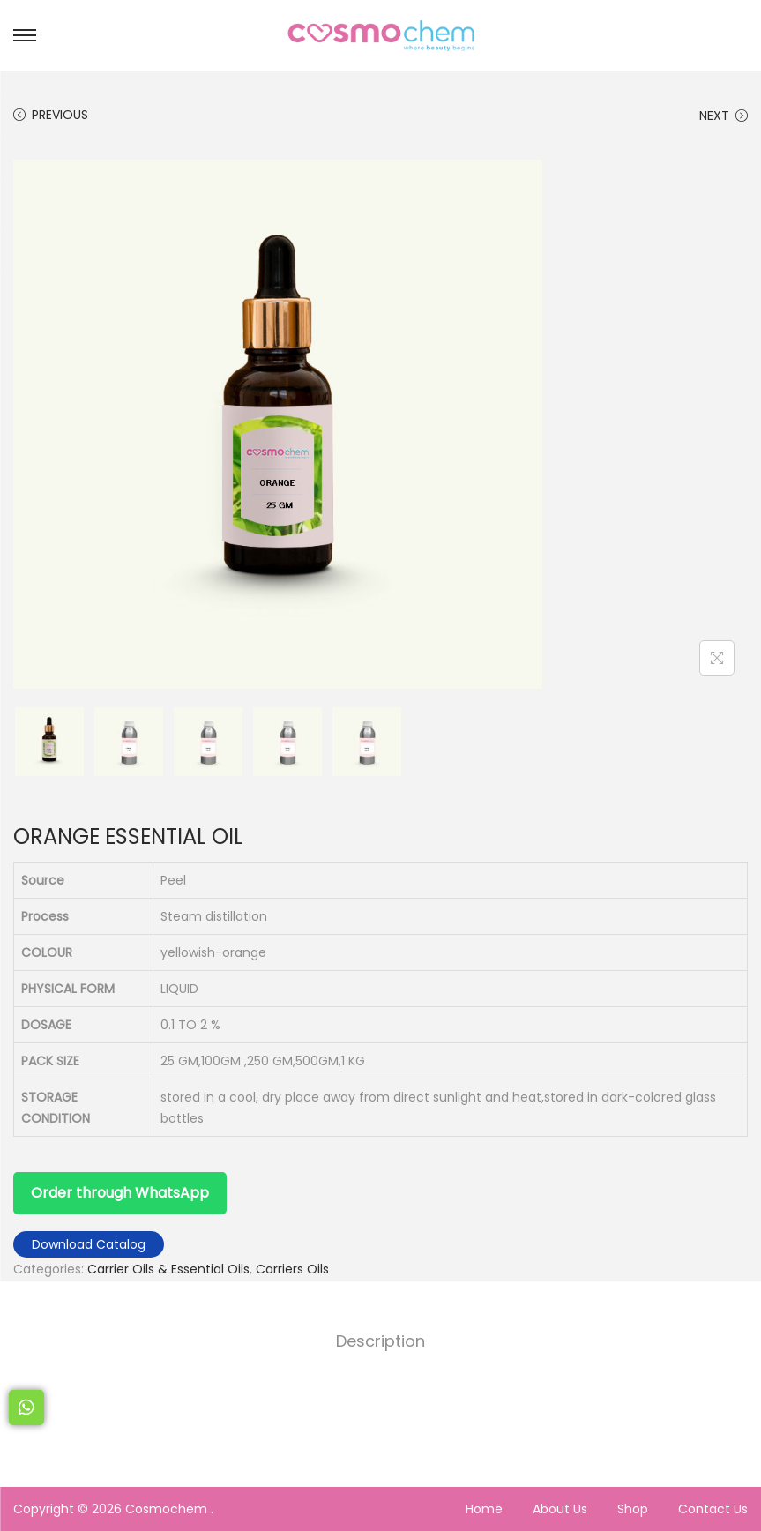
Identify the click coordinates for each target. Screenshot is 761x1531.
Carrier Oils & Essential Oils (168, 1269)
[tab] (380, 1341)
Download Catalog (88, 1244)
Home (484, 1509)
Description (380, 1341)
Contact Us (713, 1509)
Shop (632, 1509)
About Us (560, 1509)
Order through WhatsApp (120, 1193)
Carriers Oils (292, 1269)
